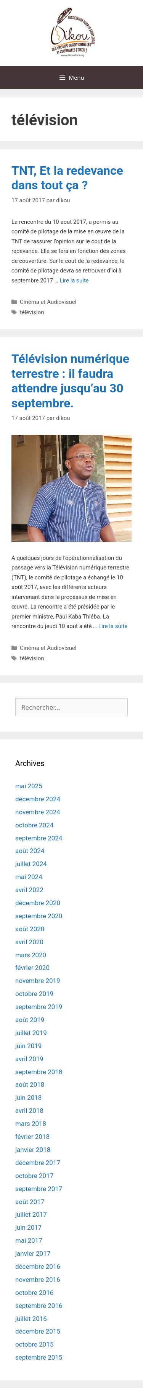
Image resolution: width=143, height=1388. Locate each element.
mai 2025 (28, 786)
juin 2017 (28, 1227)
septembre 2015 (38, 1357)
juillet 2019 (31, 1033)
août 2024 (29, 851)
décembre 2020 (37, 903)
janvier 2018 (32, 1149)
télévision (32, 312)
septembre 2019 (38, 1007)
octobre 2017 (34, 1176)
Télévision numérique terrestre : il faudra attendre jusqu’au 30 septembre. (70, 380)
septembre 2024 (38, 838)
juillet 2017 (31, 1214)
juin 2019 (28, 1046)
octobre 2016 (34, 1292)
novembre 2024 (37, 812)
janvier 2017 (32, 1253)
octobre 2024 (34, 825)
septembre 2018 (38, 1072)
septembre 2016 (38, 1305)
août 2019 (29, 1020)
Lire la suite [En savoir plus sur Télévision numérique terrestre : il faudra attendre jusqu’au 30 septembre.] (112, 626)
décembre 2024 (37, 799)
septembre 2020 (38, 916)
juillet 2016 (31, 1318)
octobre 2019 (34, 994)
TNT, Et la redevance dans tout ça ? (67, 177)
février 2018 (32, 1136)
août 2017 (29, 1202)
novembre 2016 (37, 1279)
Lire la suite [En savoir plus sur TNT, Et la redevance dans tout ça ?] (73, 280)
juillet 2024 (31, 864)
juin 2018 (28, 1097)
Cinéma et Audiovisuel (48, 302)
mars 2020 (30, 955)
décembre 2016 (37, 1266)
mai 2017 (28, 1240)
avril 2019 (29, 1059)
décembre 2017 (37, 1163)
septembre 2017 (38, 1189)
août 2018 (29, 1084)
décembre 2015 (37, 1331)
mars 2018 (30, 1123)
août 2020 (29, 929)
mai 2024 (28, 877)
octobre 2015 (34, 1344)
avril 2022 (29, 890)
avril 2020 (29, 942)
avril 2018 (29, 1110)
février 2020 (32, 967)
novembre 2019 (37, 980)
